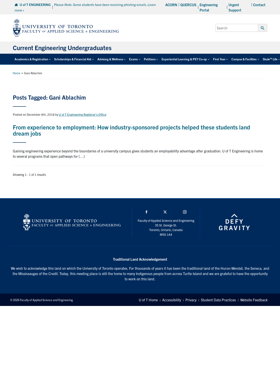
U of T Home (148, 300)
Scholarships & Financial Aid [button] (72, 59)
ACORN (171, 4)
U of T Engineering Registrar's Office (82, 114)
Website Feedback (254, 300)
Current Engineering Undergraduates (62, 47)
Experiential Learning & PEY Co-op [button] (184, 59)
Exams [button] (133, 59)
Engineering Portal (209, 7)
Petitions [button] (150, 59)
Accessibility (171, 300)
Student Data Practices (218, 300)
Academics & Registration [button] (31, 59)
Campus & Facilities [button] (244, 59)
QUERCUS (188, 4)
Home (16, 73)
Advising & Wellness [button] (110, 59)
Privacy (190, 300)
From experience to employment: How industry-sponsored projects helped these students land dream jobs (131, 130)
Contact (259, 4)
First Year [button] (219, 59)
